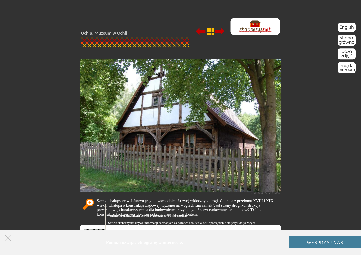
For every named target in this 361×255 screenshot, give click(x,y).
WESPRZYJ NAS (325, 242)
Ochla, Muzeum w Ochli (104, 33)
